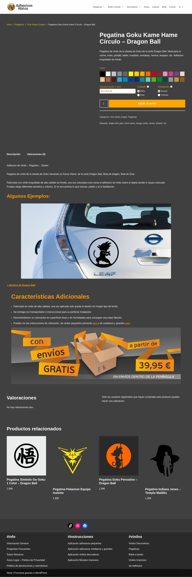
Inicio (9, 24)
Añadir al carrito (147, 103)
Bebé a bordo (116, 7)
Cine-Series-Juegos (36, 24)
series (145, 123)
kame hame (130, 123)
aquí (95, 323)
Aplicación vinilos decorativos (83, 555)
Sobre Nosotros (15, 555)
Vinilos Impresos (137, 560)
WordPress (41, 573)
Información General (17, 543)
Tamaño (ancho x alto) (110, 87)
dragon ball (113, 123)
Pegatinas (99, 7)
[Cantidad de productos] (104, 104)
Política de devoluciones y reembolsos (27, 566)
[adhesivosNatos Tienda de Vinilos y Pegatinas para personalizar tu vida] (21, 7)
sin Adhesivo (135, 566)
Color (102, 68)
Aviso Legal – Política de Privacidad (26, 560)
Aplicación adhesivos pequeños (84, 543)
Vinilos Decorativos (139, 543)
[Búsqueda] (181, 7)
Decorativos (134, 7)
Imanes (155, 7)
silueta (152, 123)
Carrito (172, 7)
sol (165, 123)
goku (121, 123)
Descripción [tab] (14, 154)
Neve (9, 573)
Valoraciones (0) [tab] (36, 154)
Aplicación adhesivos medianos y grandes (90, 549)
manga (139, 123)
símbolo (159, 123)
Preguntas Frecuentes (18, 549)
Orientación (165, 87)
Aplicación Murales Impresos (83, 560)
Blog (164, 7)
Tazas (146, 7)
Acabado (143, 87)
